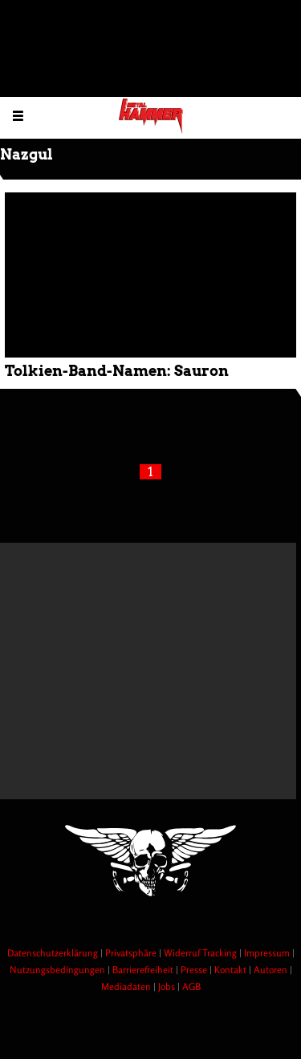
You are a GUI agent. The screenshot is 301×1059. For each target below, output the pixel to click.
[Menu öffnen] (18, 115)
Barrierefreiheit (144, 970)
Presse (195, 970)
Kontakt (231, 970)
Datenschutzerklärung (53, 953)
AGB (191, 986)
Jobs (167, 986)
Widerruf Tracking (201, 953)
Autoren (272, 970)
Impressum (268, 953)
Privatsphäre (132, 953)
